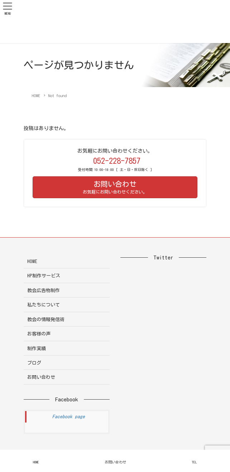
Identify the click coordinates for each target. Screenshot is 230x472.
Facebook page (68, 416)
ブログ (34, 363)
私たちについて (43, 304)
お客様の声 (39, 334)
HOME (32, 261)
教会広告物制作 (43, 290)
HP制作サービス (43, 275)
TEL (194, 462)
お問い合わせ (41, 377)
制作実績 (36, 348)
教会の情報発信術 (45, 319)
